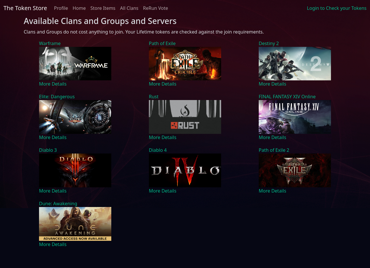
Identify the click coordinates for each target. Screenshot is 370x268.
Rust (153, 96)
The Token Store (25, 8)
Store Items (103, 8)
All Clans (129, 8)
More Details (52, 84)
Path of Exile (162, 43)
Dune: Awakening (58, 203)
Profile (61, 8)
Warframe (50, 43)
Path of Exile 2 (274, 150)
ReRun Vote (155, 8)
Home (79, 8)
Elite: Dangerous (57, 96)
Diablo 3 (48, 150)
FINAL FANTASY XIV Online (287, 96)
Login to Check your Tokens (337, 8)
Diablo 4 (158, 150)
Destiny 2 (269, 43)
